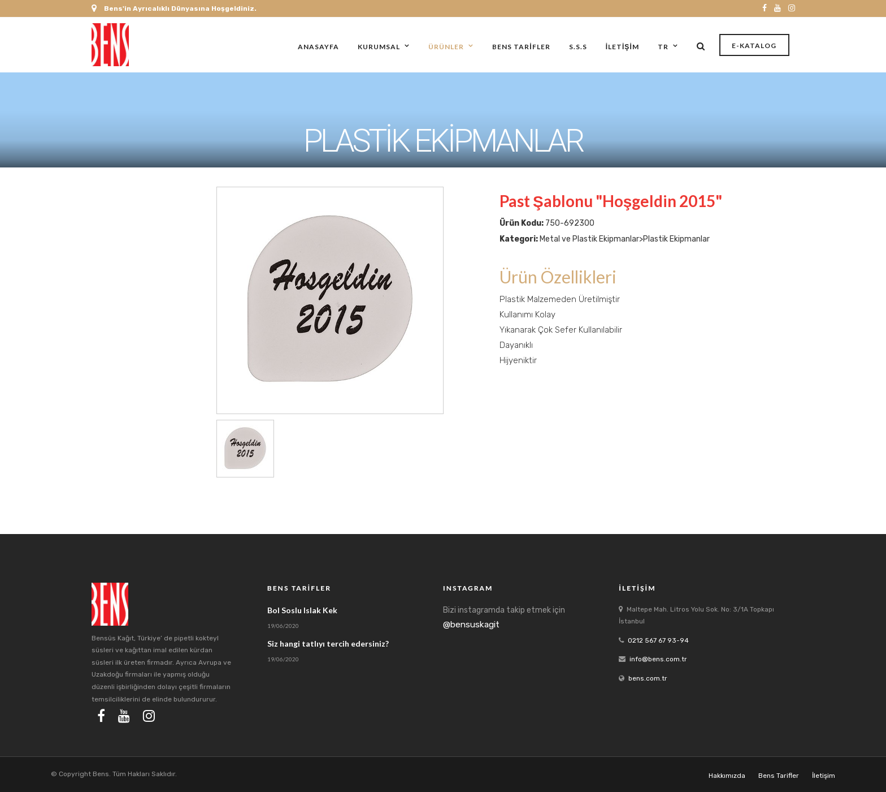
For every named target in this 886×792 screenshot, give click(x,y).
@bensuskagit (471, 624)
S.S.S (578, 46)
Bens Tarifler (521, 46)
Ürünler (446, 46)
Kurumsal (379, 46)
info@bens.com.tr (658, 659)
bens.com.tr (647, 678)
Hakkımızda (727, 776)
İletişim (622, 46)
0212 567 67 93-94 (658, 640)
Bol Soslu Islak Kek (302, 610)
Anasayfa (318, 46)
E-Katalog (754, 45)
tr (663, 46)
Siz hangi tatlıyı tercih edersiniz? (328, 643)
